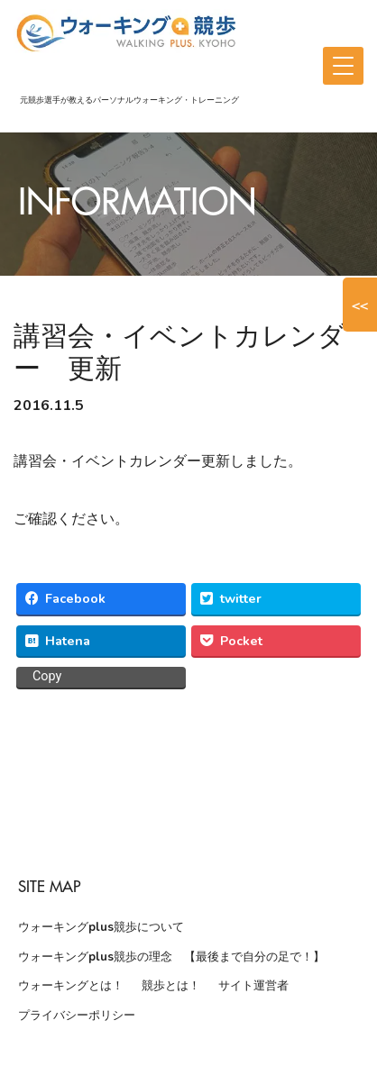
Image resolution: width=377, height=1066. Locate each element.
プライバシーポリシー (76, 1015)
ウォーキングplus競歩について (101, 927)
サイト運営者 (253, 986)
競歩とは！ (171, 986)
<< (360, 305)
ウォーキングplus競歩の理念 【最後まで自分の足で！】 (171, 957)
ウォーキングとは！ (71, 986)
